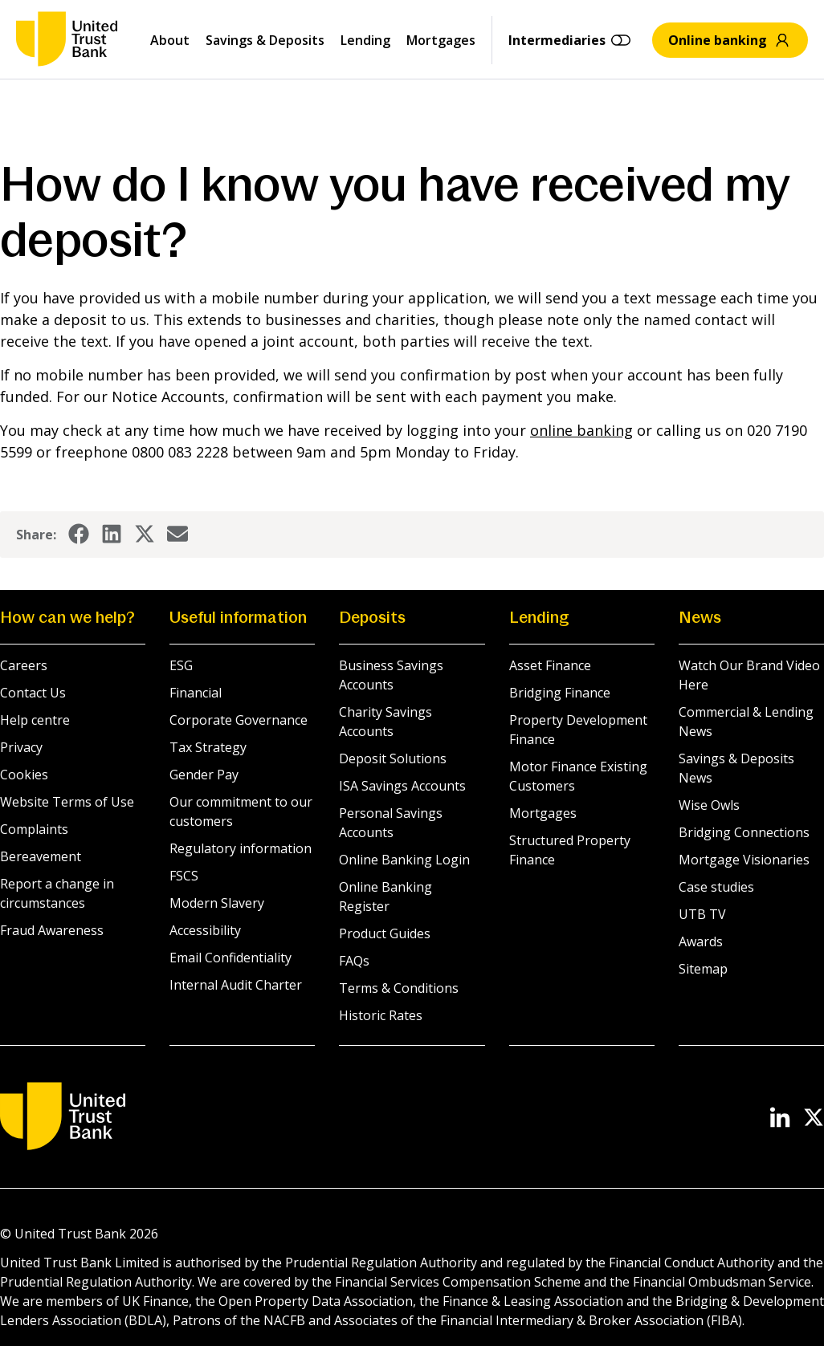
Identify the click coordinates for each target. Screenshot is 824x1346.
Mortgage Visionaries (744, 859)
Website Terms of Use (67, 802)
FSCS (183, 875)
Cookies (24, 774)
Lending (365, 40)
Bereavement (40, 856)
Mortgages (440, 40)
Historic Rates (380, 1015)
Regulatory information (240, 848)
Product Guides (384, 933)
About (170, 40)
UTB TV (702, 914)
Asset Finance (550, 665)
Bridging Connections (744, 832)
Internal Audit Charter (235, 985)
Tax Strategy (208, 747)
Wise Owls (709, 805)
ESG (181, 665)
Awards (701, 941)
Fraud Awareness (52, 930)
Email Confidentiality (230, 957)
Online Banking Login (404, 859)
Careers (23, 665)
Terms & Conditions (399, 988)
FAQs (354, 961)
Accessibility (205, 930)
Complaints (34, 829)
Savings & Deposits (265, 40)
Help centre (35, 720)
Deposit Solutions (393, 758)
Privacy (21, 747)
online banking (581, 430)
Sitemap (703, 969)
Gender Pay (204, 774)
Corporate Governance (238, 720)
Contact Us (33, 692)
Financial (195, 692)
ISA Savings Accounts (402, 786)
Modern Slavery (216, 903)
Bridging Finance (559, 692)
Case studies (716, 887)
